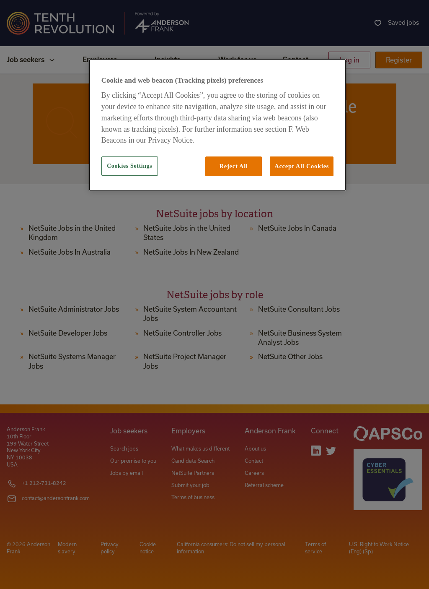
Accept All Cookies (301, 166)
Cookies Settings (129, 166)
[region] (217, 125)
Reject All (234, 166)
